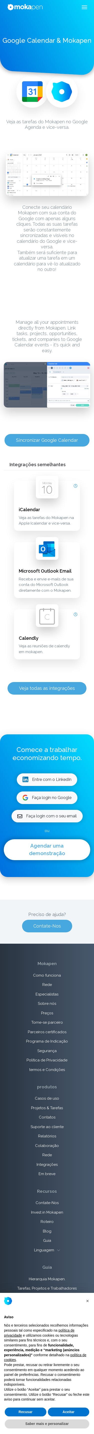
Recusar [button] (25, 1412)
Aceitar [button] (68, 1412)
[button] (87, 1301)
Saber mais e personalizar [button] (47, 1424)
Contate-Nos (47, 926)
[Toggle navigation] (84, 8)
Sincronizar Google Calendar (47, 440)
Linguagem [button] (47, 1250)
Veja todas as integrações (47, 688)
